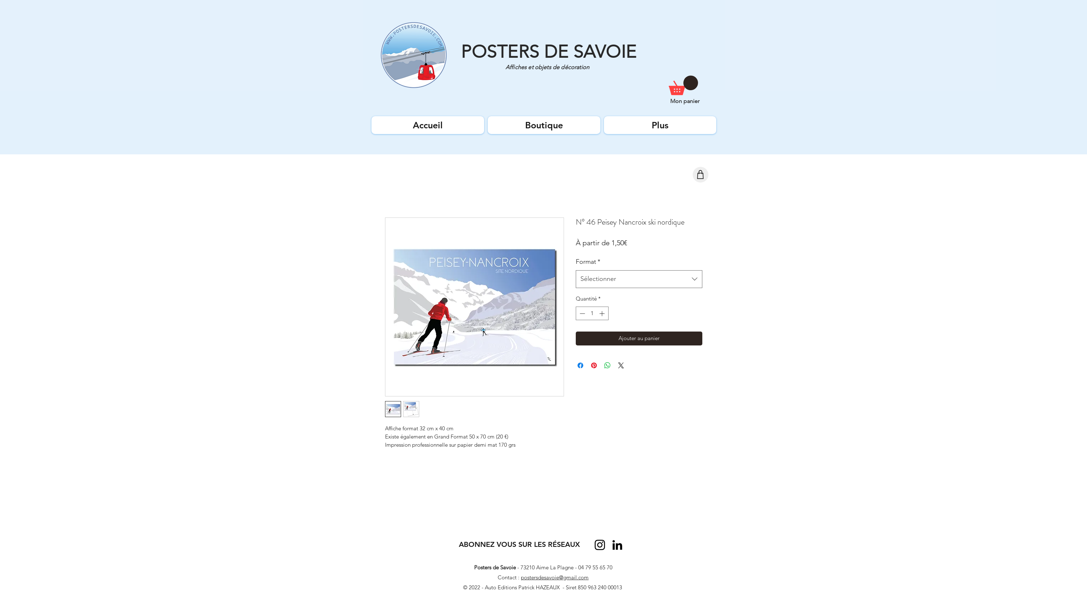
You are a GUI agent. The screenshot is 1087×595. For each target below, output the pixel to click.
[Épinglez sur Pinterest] (594, 365)
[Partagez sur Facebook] (580, 365)
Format (588, 262)
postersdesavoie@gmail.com (555, 577)
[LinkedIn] (617, 545)
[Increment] (602, 313)
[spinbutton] (592, 313)
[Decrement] (581, 313)
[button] (683, 85)
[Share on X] (621, 365)
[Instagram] (600, 545)
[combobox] (639, 279)
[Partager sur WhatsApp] (607, 365)
